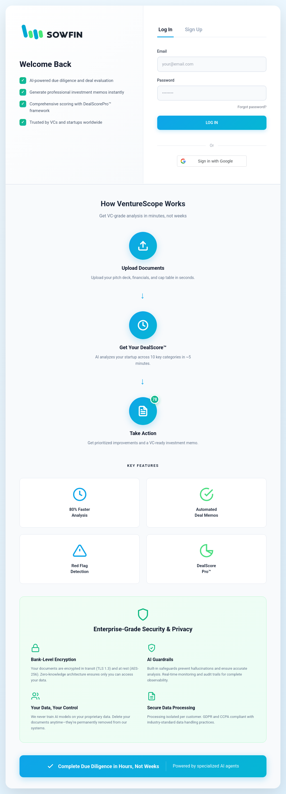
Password (165, 80)
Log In (212, 122)
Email (162, 51)
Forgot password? (251, 107)
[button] (212, 161)
